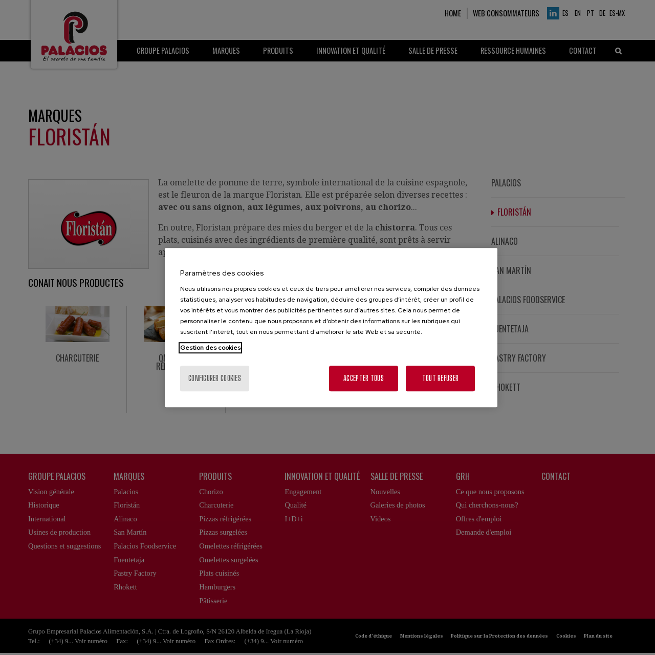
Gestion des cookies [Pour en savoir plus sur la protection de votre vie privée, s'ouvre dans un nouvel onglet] (210, 348)
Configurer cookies (214, 378)
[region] (331, 328)
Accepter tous (363, 378)
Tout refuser (440, 378)
